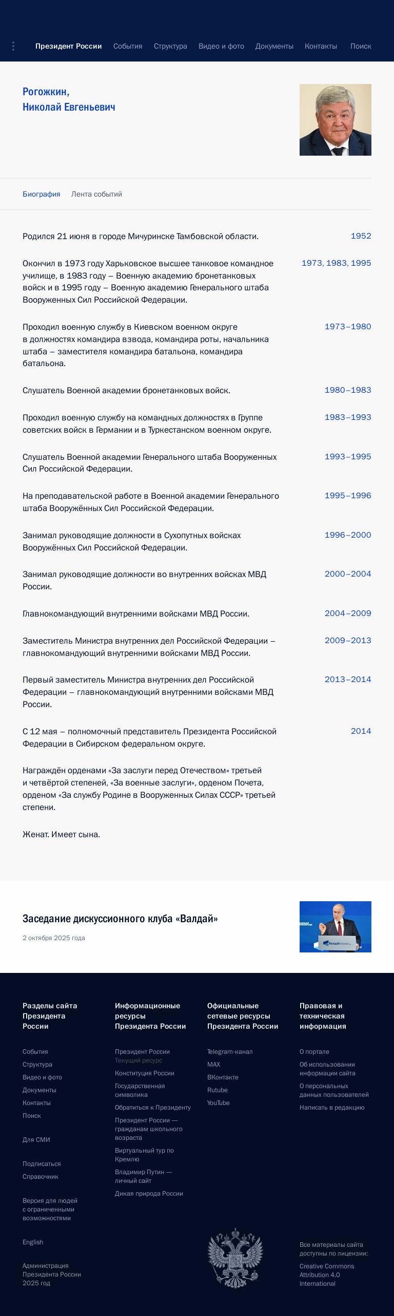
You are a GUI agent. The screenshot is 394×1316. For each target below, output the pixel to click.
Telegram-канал (230, 1051)
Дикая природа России (149, 1193)
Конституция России (144, 1073)
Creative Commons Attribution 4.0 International (327, 1275)
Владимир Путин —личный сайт (143, 1176)
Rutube (217, 1090)
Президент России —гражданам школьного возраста (149, 1129)
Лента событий (96, 194)
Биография (42, 194)
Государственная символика (140, 1090)
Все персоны (349, 46)
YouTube (218, 1103)
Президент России (68, 15)
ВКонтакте (223, 1077)
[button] (17, 15)
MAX (213, 1064)
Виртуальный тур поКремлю (144, 1155)
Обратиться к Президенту (153, 1107)
